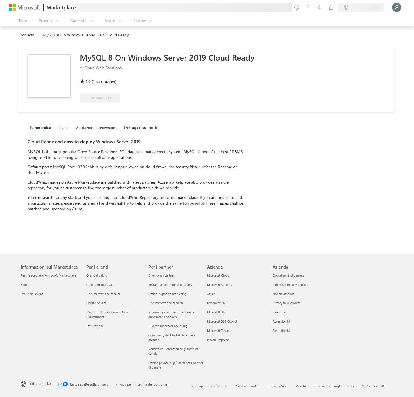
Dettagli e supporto (141, 127)
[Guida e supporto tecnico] (308, 7)
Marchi (300, 385)
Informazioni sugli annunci (334, 385)
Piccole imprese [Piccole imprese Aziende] (218, 340)
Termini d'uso (277, 385)
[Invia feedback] (296, 7)
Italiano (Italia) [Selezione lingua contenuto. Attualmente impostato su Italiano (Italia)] (40, 383)
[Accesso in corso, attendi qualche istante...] (397, 7)
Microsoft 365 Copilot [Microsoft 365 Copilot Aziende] (222, 321)
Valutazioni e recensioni (96, 127)
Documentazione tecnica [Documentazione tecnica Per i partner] (165, 303)
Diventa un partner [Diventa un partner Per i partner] (161, 275)
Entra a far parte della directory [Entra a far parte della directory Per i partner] (170, 284)
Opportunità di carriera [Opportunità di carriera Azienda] (289, 275)
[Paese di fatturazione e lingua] (361, 7)
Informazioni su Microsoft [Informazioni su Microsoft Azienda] (290, 284)
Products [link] (26, 35)
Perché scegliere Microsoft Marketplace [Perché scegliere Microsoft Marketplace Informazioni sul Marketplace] (48, 275)
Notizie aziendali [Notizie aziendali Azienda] (284, 294)
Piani (63, 127)
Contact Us (219, 385)
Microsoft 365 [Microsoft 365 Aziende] (216, 312)
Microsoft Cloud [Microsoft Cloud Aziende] (218, 275)
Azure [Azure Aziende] (211, 294)
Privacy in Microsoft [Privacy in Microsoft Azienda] (286, 303)
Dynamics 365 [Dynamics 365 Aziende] (217, 303)
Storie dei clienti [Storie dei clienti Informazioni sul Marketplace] (32, 294)
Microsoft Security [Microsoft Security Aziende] (219, 284)
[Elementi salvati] (319, 7)
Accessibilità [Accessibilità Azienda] (281, 321)
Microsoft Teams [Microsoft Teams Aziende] (218, 330)
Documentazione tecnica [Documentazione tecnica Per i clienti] (103, 294)
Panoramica (40, 127)
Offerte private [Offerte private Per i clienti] (96, 303)
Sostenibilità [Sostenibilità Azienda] (281, 330)
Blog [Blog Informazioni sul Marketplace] (24, 284)
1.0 (88, 81)
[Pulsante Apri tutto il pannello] (19, 20)
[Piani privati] (331, 7)
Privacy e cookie (247, 385)
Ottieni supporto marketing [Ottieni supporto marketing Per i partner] (167, 294)
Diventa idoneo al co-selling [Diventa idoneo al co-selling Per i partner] (167, 326)
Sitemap (197, 385)
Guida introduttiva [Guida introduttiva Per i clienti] (99, 284)
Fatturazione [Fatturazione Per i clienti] (95, 326)
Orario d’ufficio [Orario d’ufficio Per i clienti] (96, 275)
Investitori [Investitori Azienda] (280, 312)
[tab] (42, 127)
